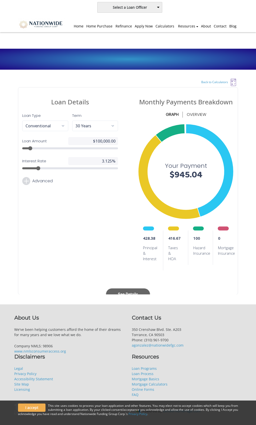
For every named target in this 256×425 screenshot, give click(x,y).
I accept (31, 407)
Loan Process (143, 373)
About (206, 26)
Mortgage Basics (145, 379)
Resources (186, 26)
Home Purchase (99, 26)
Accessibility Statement (33, 379)
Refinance (124, 26)
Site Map (21, 384)
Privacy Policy (25, 373)
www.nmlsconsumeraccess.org (40, 351)
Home (79, 26)
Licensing (22, 389)
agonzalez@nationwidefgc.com (158, 345)
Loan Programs (144, 368)
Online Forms (143, 389)
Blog (232, 26)
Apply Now (144, 26)
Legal (18, 368)
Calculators (165, 26)
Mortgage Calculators (150, 384)
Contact (220, 26)
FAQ (135, 394)
